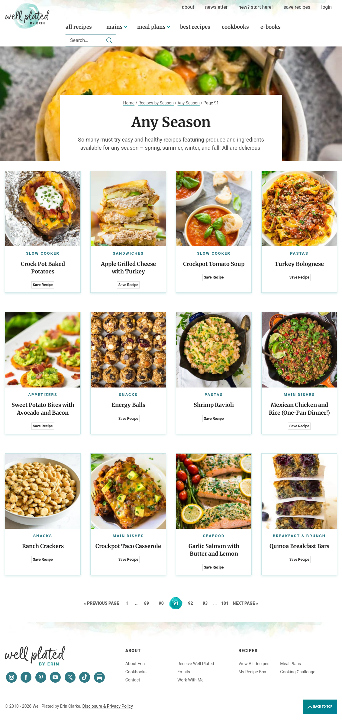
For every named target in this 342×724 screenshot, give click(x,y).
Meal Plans (151, 27)
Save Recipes (297, 7)
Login (326, 7)
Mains (114, 27)
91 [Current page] (177, 603)
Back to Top (320, 707)
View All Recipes (253, 663)
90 (163, 603)
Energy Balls (128, 404)
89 (148, 603)
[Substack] (99, 677)
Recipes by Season (156, 102)
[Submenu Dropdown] (125, 26)
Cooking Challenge (297, 671)
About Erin (135, 663)
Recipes (247, 650)
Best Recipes (195, 27)
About (133, 650)
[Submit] (109, 40)
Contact (132, 680)
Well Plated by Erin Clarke (27, 16)
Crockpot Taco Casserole (128, 546)
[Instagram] (11, 677)
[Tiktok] (84, 677)
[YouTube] (55, 677)
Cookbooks (235, 27)
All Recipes (79, 27)
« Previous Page (101, 603)
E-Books (270, 27)
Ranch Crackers (43, 546)
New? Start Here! (255, 7)
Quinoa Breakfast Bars (299, 546)
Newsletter (216, 7)
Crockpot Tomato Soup (213, 263)
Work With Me (190, 680)
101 (225, 603)
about (188, 7)
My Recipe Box (252, 671)
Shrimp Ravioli (214, 404)
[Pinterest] (40, 677)
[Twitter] (70, 677)
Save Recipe (43, 285)
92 (192, 603)
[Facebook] (26, 677)
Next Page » (245, 603)
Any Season (189, 102)
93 (207, 603)
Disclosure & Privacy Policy (107, 706)
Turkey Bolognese (299, 263)
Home (129, 102)
